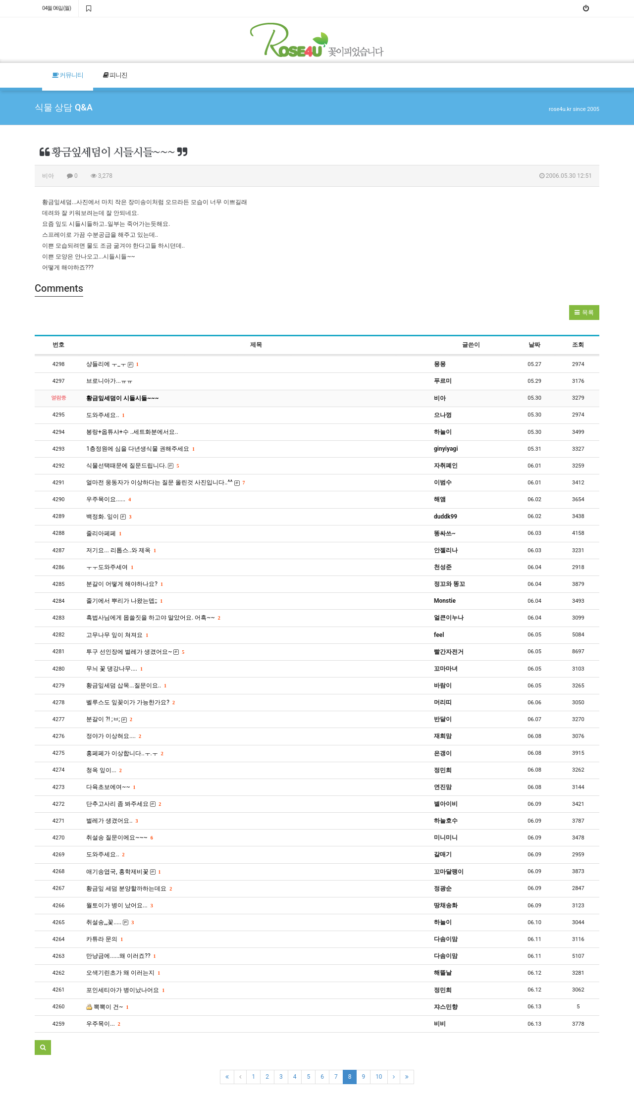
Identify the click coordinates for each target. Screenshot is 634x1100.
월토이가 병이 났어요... (119, 905)
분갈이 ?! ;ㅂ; (109, 719)
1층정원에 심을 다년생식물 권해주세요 (140, 448)
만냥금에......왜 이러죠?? (120, 955)
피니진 (115, 75)
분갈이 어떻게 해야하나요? (124, 583)
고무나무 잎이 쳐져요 (117, 634)
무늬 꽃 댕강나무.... (114, 668)
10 (378, 1076)
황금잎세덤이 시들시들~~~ (122, 398)
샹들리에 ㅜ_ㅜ (112, 364)
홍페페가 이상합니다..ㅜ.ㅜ (124, 753)
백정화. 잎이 (108, 516)
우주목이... (102, 1023)
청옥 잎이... (103, 770)
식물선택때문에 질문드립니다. (132, 465)
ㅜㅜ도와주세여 (109, 567)
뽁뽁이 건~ (107, 1006)
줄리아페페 (103, 533)
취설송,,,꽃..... (109, 922)
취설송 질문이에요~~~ (119, 837)
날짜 (534, 344)
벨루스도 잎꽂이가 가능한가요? (130, 702)
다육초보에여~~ (110, 787)
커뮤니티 (67, 75)
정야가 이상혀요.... (113, 736)
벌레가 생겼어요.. (111, 820)
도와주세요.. (105, 415)
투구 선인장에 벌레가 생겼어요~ (135, 651)
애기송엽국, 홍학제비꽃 (123, 871)
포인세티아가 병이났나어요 (125, 990)
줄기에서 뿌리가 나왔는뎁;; (124, 600)
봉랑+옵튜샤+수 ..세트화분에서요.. (132, 431)
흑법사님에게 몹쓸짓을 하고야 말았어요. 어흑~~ (152, 617)
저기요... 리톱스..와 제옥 (121, 550)
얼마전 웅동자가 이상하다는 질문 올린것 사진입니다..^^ (165, 482)
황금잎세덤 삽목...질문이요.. (126, 685)
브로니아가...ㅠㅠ (109, 380)
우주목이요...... (108, 499)
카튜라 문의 (104, 939)
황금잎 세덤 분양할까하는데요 (128, 888)
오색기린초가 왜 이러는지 (122, 972)
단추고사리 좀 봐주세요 (123, 803)
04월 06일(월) (56, 8)
